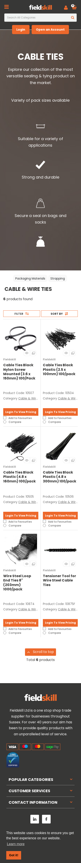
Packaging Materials (30, 278)
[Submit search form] (73, 17)
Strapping (57, 278)
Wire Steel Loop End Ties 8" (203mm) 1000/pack (17, 582)
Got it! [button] (13, 855)
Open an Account (50, 29)
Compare (12, 421)
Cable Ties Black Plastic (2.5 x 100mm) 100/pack (59, 369)
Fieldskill (9, 359)
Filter (18, 314)
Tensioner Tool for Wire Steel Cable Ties (59, 580)
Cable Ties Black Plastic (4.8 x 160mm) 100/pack (19, 477)
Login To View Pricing (20, 412)
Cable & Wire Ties (31, 398)
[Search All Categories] (40, 17)
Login (20, 29)
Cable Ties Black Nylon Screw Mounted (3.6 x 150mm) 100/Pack (19, 372)
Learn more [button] (16, 844)
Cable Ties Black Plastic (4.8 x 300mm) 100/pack (59, 477)
